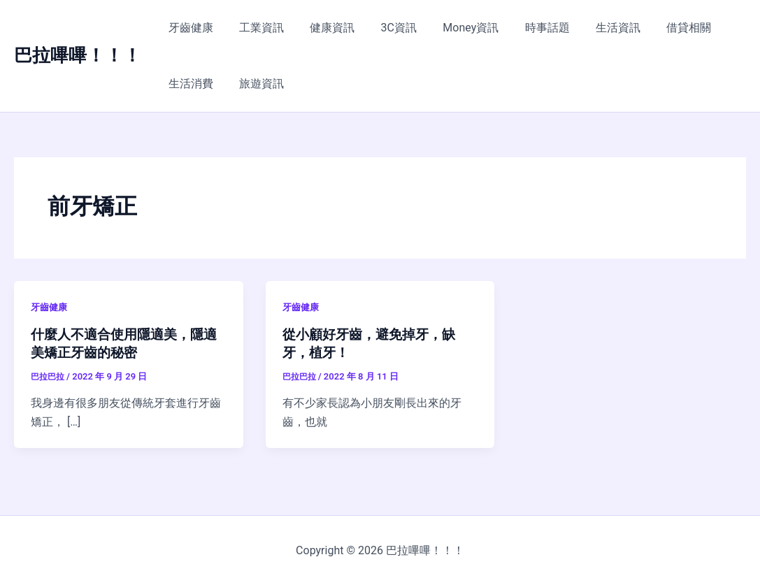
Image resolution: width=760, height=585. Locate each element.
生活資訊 (593, 27)
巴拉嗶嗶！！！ (77, 55)
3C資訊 (385, 27)
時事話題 (526, 27)
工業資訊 (256, 27)
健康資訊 (323, 27)
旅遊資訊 (256, 83)
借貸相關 (660, 27)
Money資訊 (454, 27)
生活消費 (188, 83)
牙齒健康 (188, 27)
